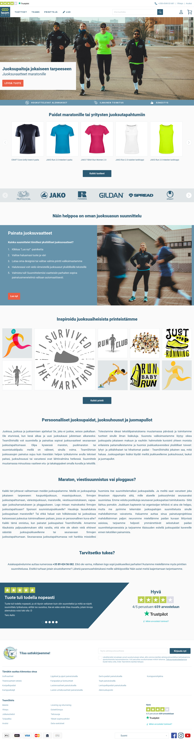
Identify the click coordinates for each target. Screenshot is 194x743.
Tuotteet (21, 12)
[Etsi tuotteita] (137, 12)
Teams (36, 12)
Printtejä (51, 12)
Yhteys (180, 3)
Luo (66, 12)
